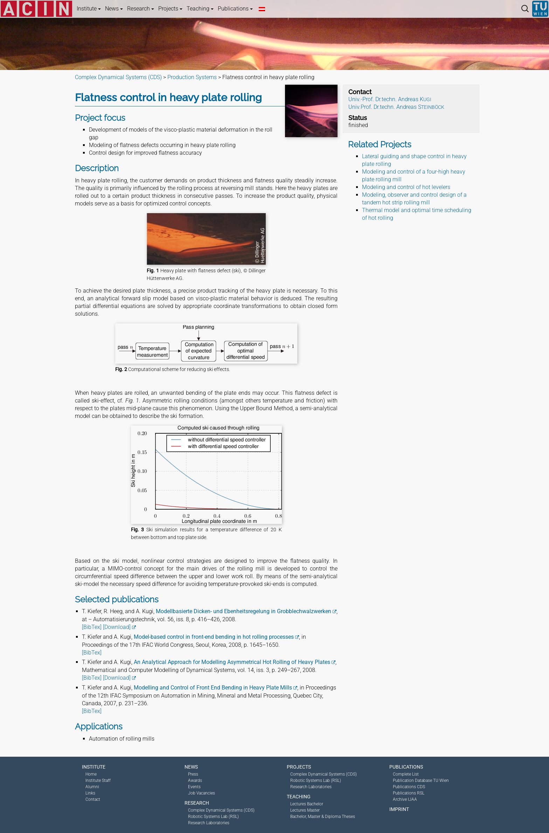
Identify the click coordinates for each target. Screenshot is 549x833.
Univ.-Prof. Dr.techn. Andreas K (389, 99)
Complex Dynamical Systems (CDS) (221, 810)
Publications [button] (235, 8)
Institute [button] (89, 8)
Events (194, 786)
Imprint (399, 809)
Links (90, 793)
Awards (195, 780)
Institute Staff (98, 780)
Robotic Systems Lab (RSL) (213, 816)
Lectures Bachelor (306, 804)
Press (193, 774)
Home (91, 774)
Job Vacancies (201, 793)
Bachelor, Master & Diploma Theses (322, 816)
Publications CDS (409, 786)
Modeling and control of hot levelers (406, 187)
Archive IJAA (405, 799)
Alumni (92, 786)
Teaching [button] (200, 8)
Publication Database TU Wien (421, 780)
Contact (92, 799)
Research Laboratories (208, 822)
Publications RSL (408, 793)
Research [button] (140, 8)
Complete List (406, 774)
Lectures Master (305, 810)
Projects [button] (170, 8)
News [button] (114, 8)
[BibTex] (92, 627)
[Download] (117, 627)
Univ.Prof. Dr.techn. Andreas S (396, 107)
